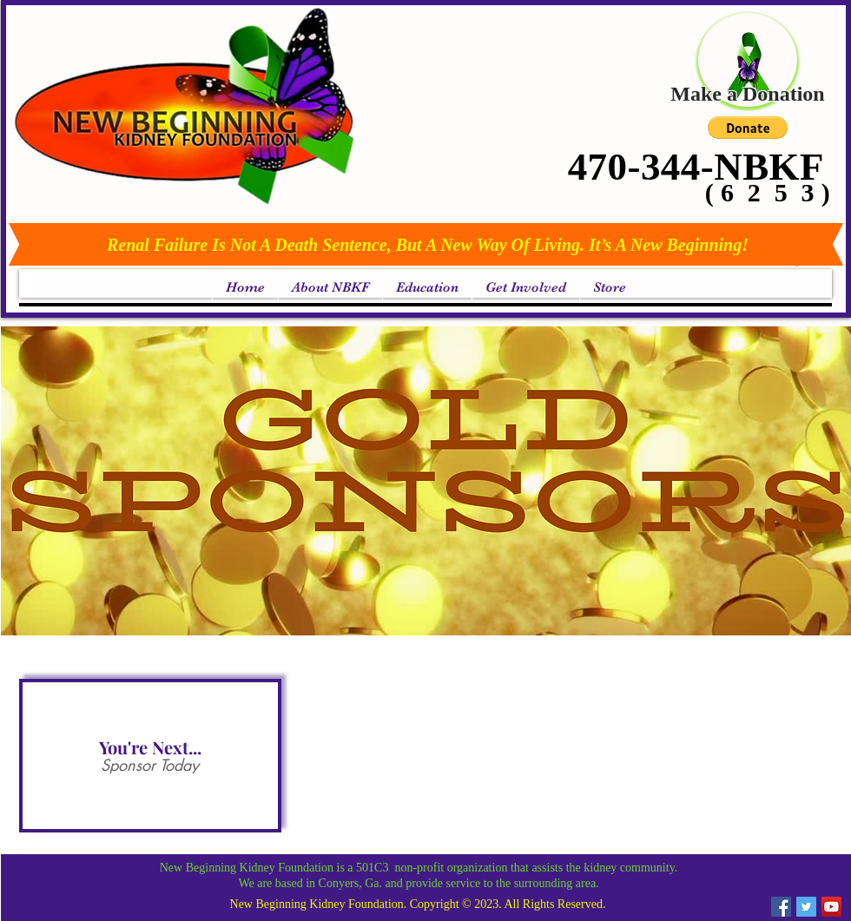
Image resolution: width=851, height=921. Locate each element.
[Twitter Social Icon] (806, 907)
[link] (798, 265)
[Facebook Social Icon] (781, 907)
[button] (748, 127)
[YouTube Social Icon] (831, 907)
